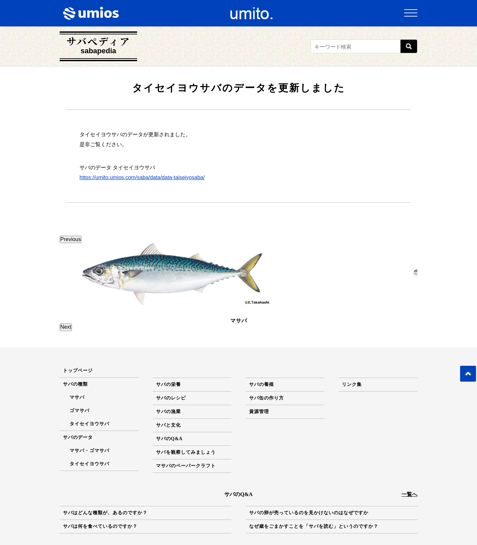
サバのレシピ (171, 356)
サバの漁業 (168, 370)
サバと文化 (168, 383)
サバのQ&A (169, 397)
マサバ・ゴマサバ (89, 409)
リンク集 (352, 343)
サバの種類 (75, 342)
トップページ (78, 329)
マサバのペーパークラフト (186, 424)
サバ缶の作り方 (266, 356)
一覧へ (409, 453)
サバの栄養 (168, 343)
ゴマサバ (79, 369)
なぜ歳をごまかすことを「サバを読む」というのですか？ (313, 484)
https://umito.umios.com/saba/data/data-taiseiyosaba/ (142, 177)
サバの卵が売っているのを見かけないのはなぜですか (308, 471)
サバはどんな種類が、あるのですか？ (105, 471)
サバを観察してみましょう (186, 410)
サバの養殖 (261, 343)
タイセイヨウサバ (89, 382)
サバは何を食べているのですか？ (100, 484)
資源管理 (259, 370)
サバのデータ (78, 396)
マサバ (77, 356)
